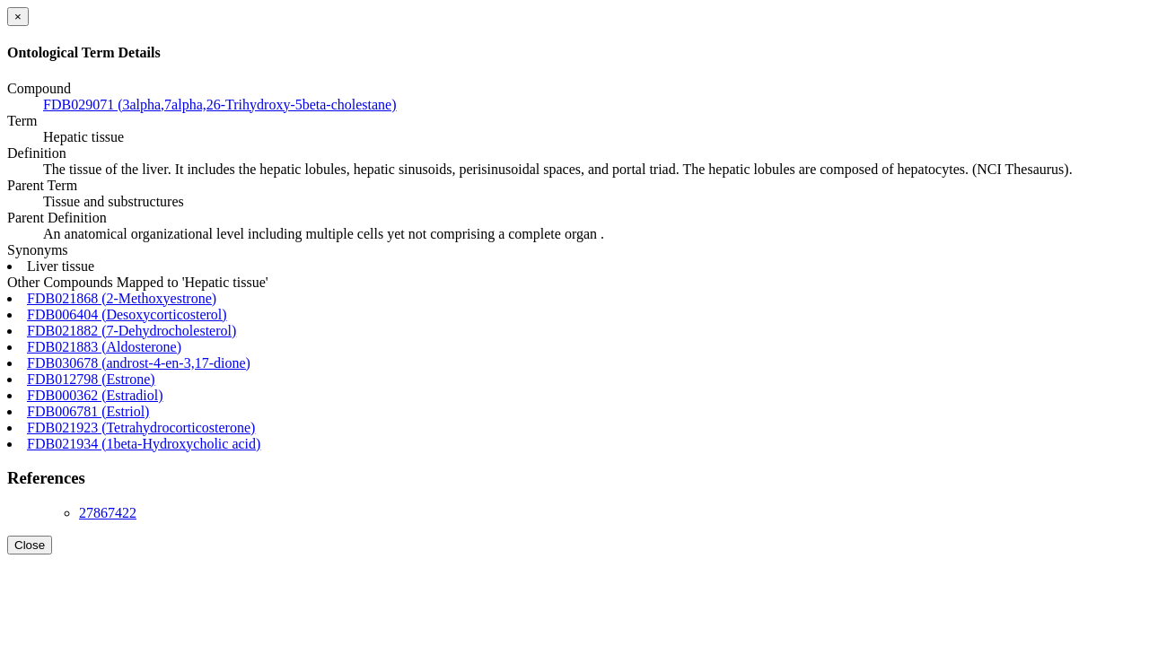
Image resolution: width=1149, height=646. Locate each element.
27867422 (107, 512)
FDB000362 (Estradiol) (95, 395)
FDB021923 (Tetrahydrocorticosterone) (141, 427)
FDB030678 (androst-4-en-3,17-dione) (138, 363)
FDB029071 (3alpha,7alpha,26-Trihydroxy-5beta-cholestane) (220, 104)
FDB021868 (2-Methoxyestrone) (121, 298)
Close (29, 545)
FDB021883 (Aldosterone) (104, 346)
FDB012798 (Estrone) (91, 379)
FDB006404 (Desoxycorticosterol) (127, 314)
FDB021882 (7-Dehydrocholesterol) (131, 330)
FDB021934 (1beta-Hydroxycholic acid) (143, 443)
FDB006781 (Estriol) (88, 411)
